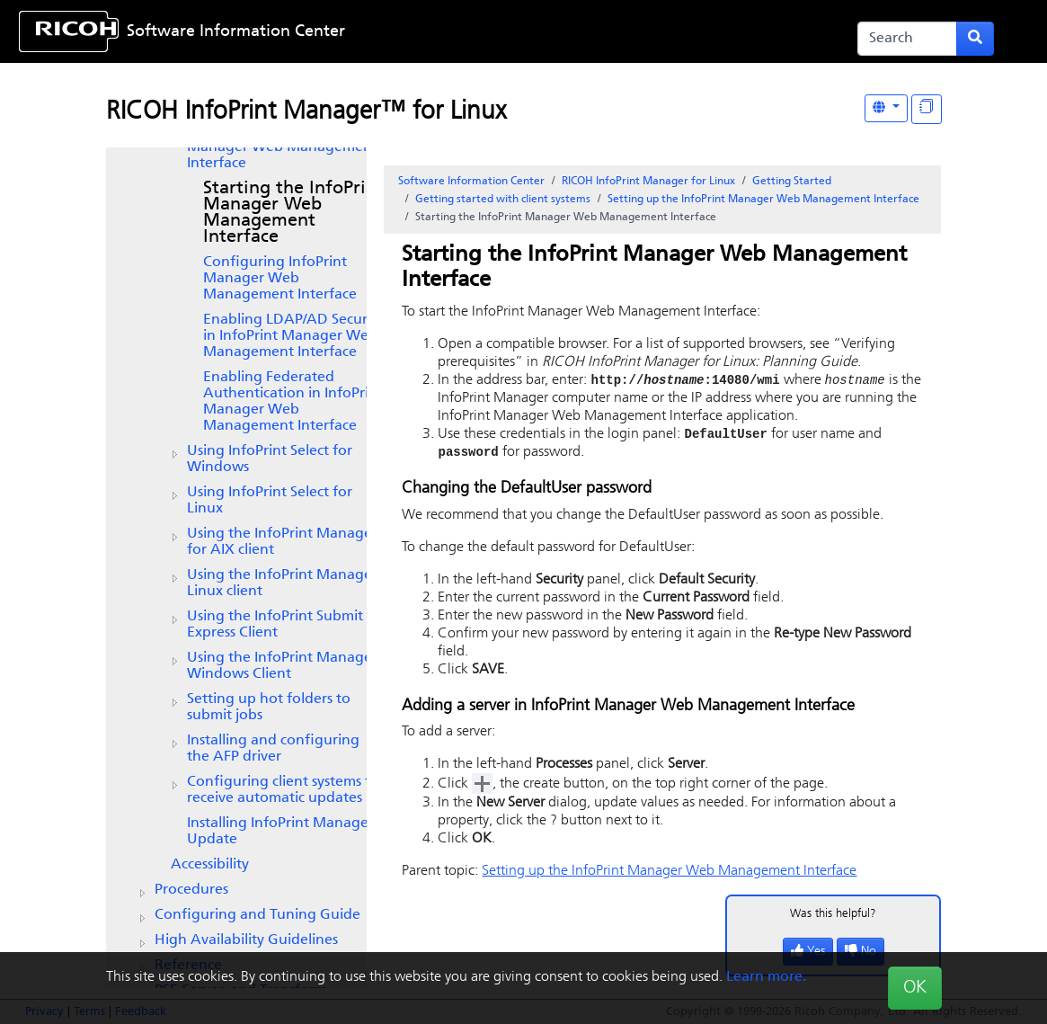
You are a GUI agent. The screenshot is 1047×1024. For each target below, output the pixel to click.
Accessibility (210, 865)
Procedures (191, 890)
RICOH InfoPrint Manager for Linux (648, 181)
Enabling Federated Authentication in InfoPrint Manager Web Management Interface (293, 401)
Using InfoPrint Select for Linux (269, 500)
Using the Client (275, 625)
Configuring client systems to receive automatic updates (283, 790)
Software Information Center (236, 31)
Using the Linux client (282, 583)
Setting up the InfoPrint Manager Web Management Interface (282, 147)
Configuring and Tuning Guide (257, 915)
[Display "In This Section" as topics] (926, 109)
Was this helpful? (833, 916)
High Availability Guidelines (246, 940)
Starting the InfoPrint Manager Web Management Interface (293, 213)
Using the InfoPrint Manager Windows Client (282, 666)
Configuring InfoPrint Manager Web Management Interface (280, 278)
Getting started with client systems (502, 199)
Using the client (282, 542)
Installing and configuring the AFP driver (273, 749)
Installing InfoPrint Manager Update (280, 831)
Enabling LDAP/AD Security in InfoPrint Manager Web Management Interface (293, 336)
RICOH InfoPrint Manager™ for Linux (306, 112)
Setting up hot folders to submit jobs (268, 707)
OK (915, 988)
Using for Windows (269, 459)
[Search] (907, 39)
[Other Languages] (886, 108)
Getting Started (791, 181)
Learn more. (766, 977)
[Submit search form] (975, 39)
